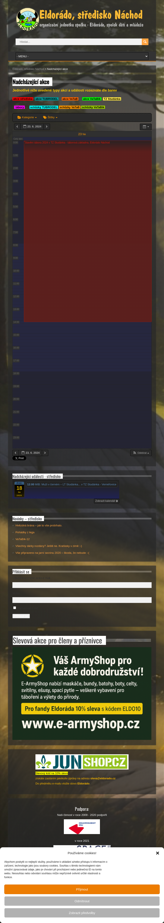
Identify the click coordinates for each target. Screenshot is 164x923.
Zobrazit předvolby (82, 913)
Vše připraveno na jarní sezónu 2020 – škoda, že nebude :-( (52, 552)
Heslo (15, 593)
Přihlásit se (21, 616)
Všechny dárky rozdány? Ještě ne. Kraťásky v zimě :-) (48, 546)
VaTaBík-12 (22, 539)
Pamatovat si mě (28, 608)
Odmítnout (82, 901)
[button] (157, 853)
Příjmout (82, 889)
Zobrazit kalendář (106, 500)
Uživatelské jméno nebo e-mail (31, 578)
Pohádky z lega (24, 532)
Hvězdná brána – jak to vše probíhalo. (38, 525)
